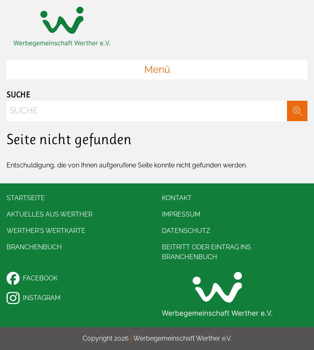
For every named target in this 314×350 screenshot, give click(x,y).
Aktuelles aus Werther (49, 214)
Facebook (32, 278)
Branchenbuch (34, 247)
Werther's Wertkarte (46, 231)
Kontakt (177, 198)
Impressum (181, 214)
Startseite (26, 198)
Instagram (34, 298)
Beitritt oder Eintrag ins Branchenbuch (206, 252)
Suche (18, 94)
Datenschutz (186, 231)
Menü (157, 69)
